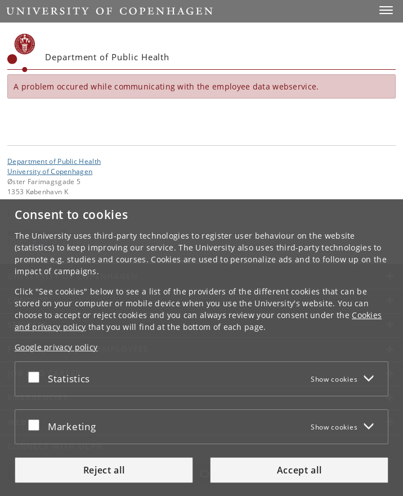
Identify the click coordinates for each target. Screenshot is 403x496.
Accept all (299, 470)
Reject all (104, 470)
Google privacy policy (56, 347)
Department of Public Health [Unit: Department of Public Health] (54, 161)
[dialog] (201, 347)
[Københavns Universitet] (21, 53)
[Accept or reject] (36, 377)
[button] (386, 10)
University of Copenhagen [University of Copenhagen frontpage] (49, 171)
